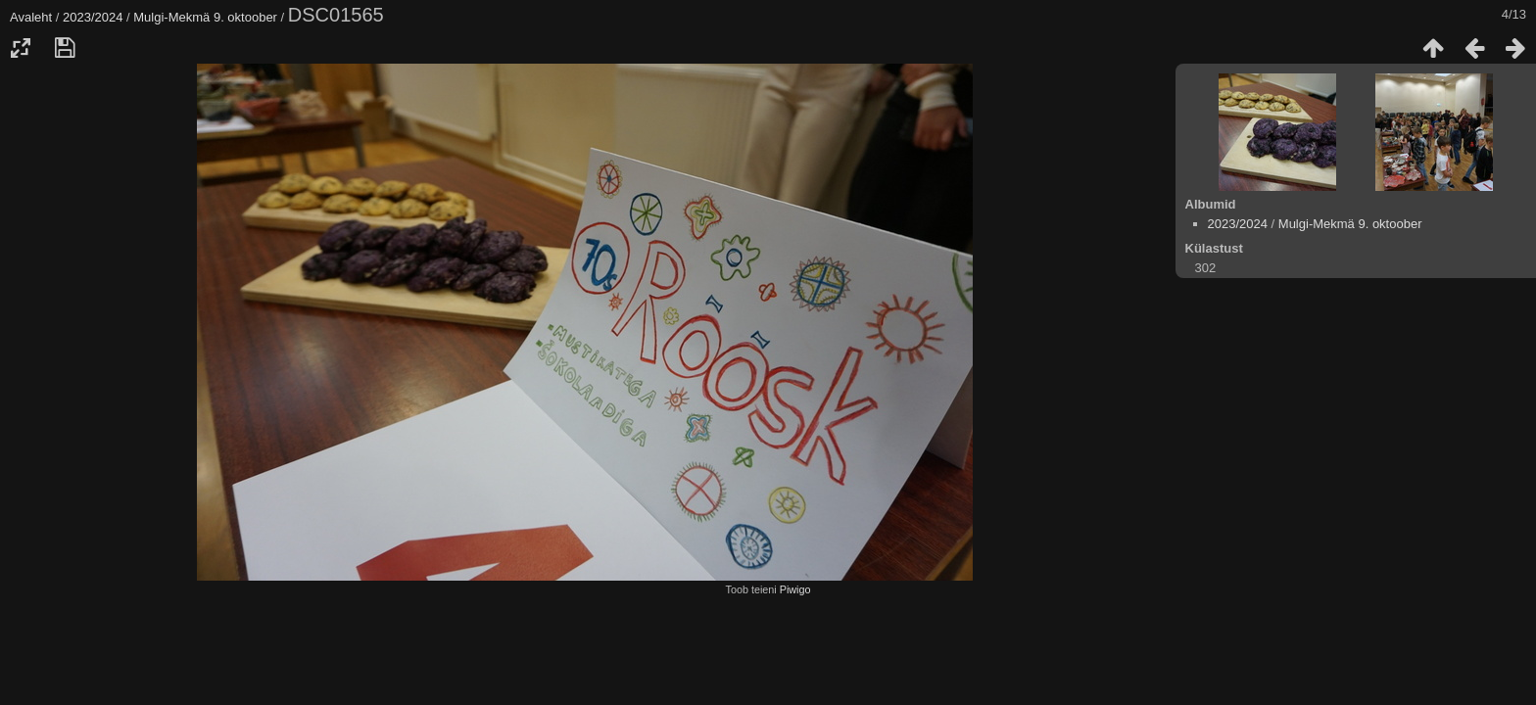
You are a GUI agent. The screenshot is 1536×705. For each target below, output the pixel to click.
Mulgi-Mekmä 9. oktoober (205, 17)
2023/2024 (92, 17)
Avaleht (31, 17)
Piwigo (795, 589)
